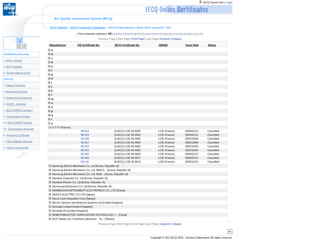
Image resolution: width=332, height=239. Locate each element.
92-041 (85, 154)
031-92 (85, 161)
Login (229, 2)
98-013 (85, 134)
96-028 (85, 138)
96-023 (85, 146)
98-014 (85, 131)
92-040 (85, 157)
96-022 (85, 150)
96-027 (85, 142)
